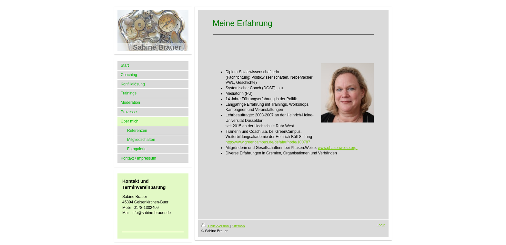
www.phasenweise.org (338, 147)
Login (381, 225)
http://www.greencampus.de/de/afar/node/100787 (268, 142)
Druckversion (215, 226)
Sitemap (238, 226)
